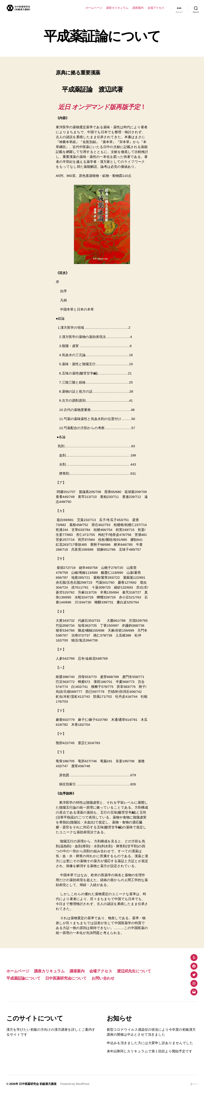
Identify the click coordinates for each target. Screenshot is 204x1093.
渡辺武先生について (134, 971)
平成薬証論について (23, 978)
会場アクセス (156, 7)
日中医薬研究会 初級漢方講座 (37, 1084)
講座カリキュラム (117, 7)
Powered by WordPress (74, 1084)
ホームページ (93, 7)
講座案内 (138, 7)
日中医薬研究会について (66, 978)
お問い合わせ (103, 978)
